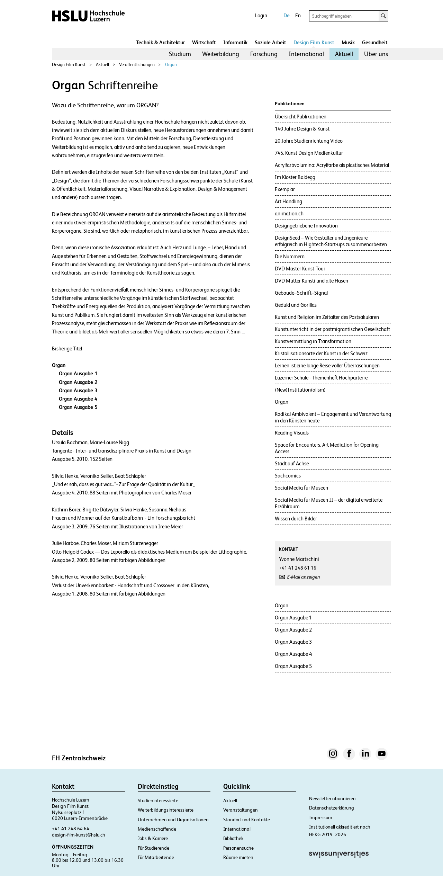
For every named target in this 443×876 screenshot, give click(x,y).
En (298, 15)
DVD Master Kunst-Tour (300, 268)
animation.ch (289, 213)
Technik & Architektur (160, 42)
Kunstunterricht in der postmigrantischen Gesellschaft (332, 329)
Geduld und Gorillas (296, 305)
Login (261, 15)
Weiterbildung (220, 53)
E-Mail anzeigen (303, 577)
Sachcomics (288, 476)
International (306, 53)
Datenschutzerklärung (331, 808)
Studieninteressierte (158, 800)
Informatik (235, 42)
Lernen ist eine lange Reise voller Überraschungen (327, 365)
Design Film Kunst (313, 42)
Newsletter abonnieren (332, 798)
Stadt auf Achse (292, 463)
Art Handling (288, 201)
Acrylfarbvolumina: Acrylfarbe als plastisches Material (332, 165)
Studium (180, 53)
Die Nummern (290, 256)
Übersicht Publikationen (300, 116)
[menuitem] (180, 54)
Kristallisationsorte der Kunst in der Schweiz (321, 353)
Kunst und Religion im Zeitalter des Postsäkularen (327, 317)
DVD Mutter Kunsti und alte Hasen (311, 281)
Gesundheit (375, 42)
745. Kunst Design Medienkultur (309, 153)
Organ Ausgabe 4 (78, 399)
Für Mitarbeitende (156, 857)
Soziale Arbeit (270, 42)
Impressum (320, 817)
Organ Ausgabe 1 (78, 373)
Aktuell (344, 53)
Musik (348, 42)
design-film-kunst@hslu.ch (78, 835)
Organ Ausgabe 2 (78, 382)
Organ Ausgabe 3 (78, 390)
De (286, 15)
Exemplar (285, 189)
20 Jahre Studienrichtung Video (309, 141)
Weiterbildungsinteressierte (165, 810)
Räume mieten (238, 857)
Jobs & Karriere (153, 838)
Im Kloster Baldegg (295, 177)
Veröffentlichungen (137, 64)
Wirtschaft (204, 42)
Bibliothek (233, 838)
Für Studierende (153, 848)
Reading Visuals (292, 433)
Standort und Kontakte (246, 819)
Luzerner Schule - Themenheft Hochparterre (321, 378)
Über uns (376, 53)
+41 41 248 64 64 (70, 828)
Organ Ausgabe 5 (78, 407)
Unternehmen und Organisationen (173, 819)
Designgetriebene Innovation (306, 226)
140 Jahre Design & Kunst (302, 129)
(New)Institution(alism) (300, 390)
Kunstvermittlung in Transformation (313, 341)
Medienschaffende (157, 829)
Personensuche (238, 848)
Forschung (264, 53)
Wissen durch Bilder (296, 518)
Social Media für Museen (301, 488)
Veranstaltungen (240, 810)
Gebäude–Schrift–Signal (301, 293)
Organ (171, 64)
